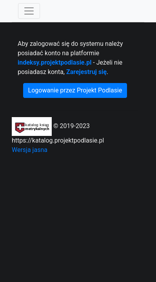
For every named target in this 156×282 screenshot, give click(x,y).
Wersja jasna (29, 150)
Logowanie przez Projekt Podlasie (75, 90)
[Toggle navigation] (29, 11)
